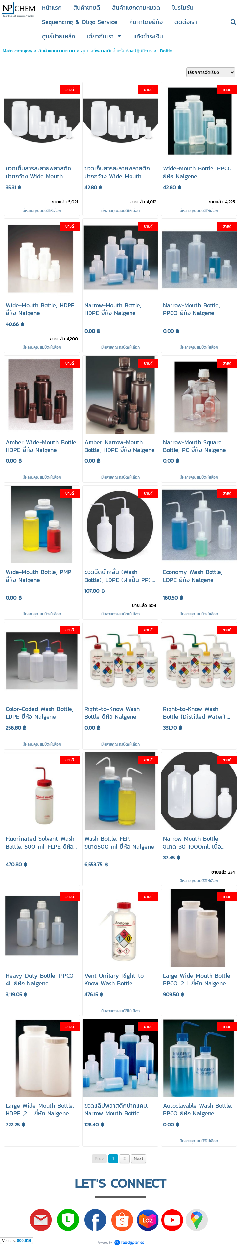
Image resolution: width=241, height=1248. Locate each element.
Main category (17, 50)
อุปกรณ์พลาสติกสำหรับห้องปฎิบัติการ (116, 50)
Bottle (165, 50)
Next (138, 1158)
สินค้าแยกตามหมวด (56, 50)
